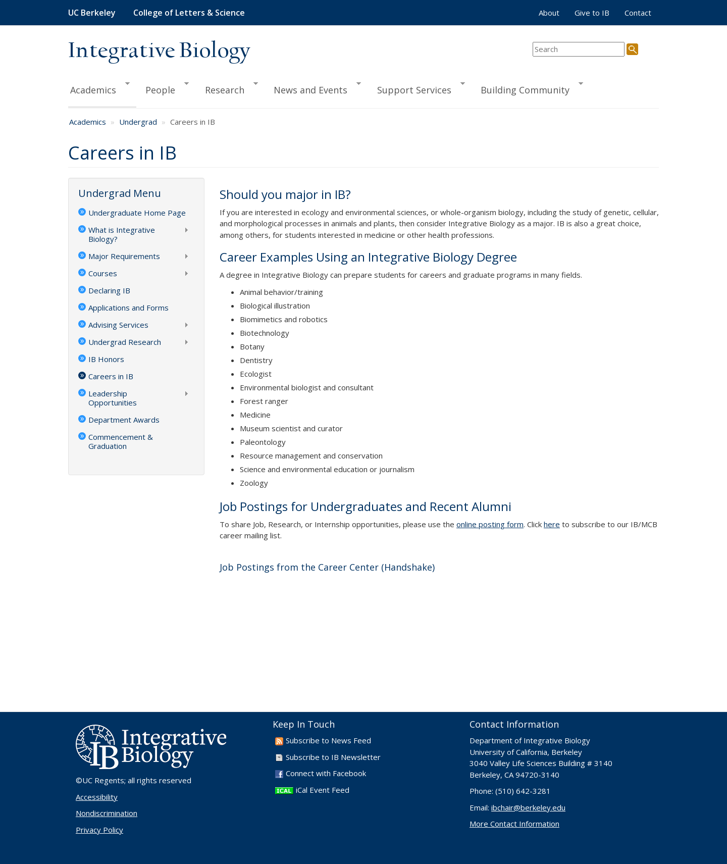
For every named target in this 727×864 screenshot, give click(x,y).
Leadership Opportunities (133, 398)
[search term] (579, 49)
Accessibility (97, 797)
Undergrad (138, 122)
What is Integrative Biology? (133, 234)
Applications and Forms (128, 307)
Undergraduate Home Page (137, 213)
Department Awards (124, 420)
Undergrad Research (133, 343)
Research (227, 88)
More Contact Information (514, 824)
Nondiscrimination (106, 813)
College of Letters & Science (189, 12)
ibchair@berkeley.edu (528, 807)
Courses (133, 274)
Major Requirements (133, 257)
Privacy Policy (99, 830)
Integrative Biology (159, 51)
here (552, 524)
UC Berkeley (92, 12)
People (162, 88)
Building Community (527, 88)
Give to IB (592, 13)
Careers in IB (110, 376)
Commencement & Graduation (120, 441)
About (549, 13)
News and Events (313, 88)
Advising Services (133, 326)
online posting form (490, 524)
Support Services (416, 88)
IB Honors (106, 359)
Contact (638, 13)
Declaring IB (109, 290)
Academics (99, 88)
